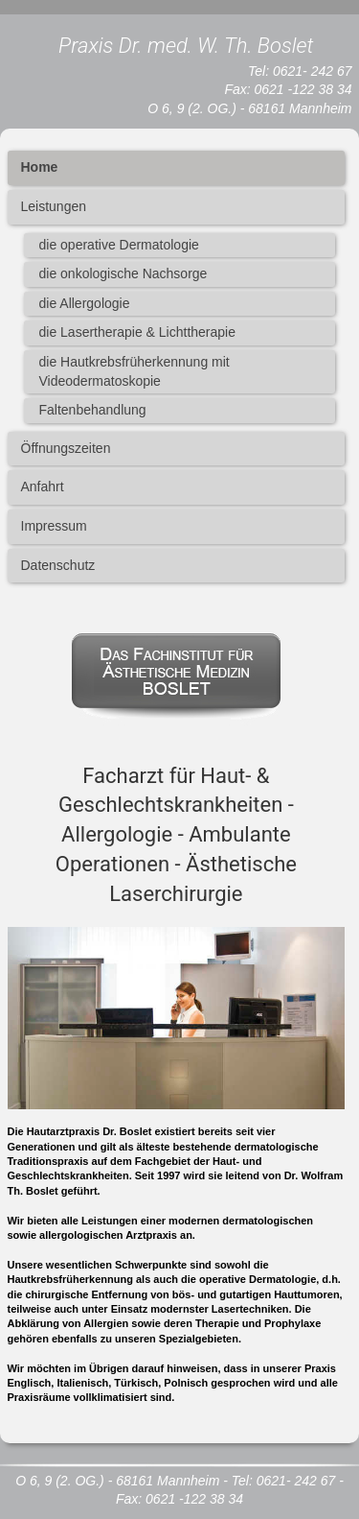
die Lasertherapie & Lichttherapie (137, 332)
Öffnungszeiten (66, 448)
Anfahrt (42, 486)
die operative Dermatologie (119, 244)
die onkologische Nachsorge (123, 273)
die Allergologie (84, 303)
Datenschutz (58, 565)
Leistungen (54, 206)
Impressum (54, 526)
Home (39, 167)
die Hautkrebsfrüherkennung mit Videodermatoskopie (134, 371)
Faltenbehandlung (92, 409)
